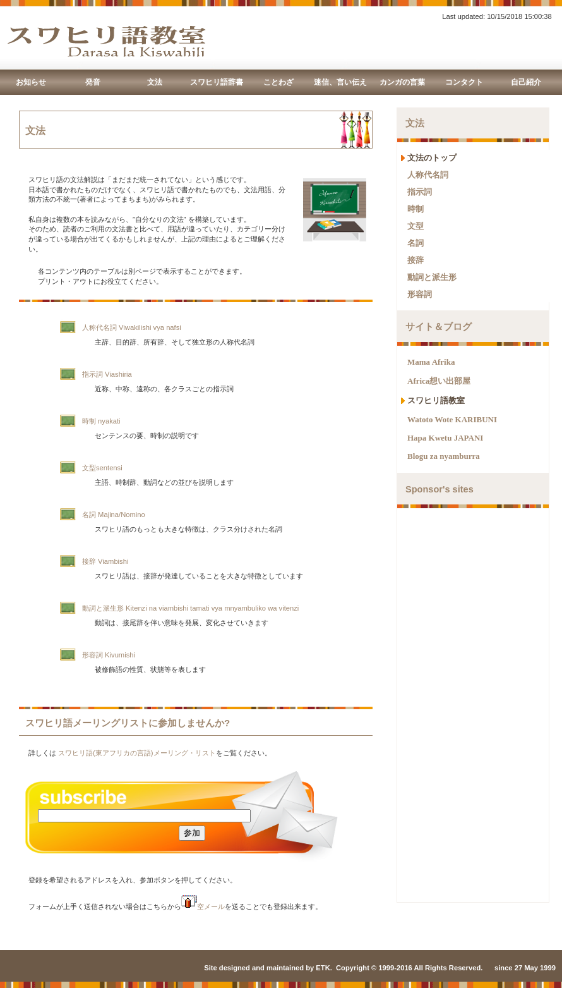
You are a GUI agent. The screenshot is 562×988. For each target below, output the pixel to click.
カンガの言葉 (402, 82)
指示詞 (419, 192)
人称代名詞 (427, 175)
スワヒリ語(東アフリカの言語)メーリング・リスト (136, 753)
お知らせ (31, 82)
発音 (92, 82)
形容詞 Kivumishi (108, 655)
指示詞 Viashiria (107, 374)
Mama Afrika (431, 362)
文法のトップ (432, 157)
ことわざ (278, 82)
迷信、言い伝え (340, 82)
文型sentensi (102, 468)
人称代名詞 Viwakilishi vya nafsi (131, 327)
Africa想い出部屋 (438, 381)
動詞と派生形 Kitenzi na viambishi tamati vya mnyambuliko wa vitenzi (190, 608)
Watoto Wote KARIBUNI (452, 419)
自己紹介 (526, 82)
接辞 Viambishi (105, 561)
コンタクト (464, 82)
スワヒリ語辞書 (216, 82)
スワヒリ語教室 (436, 400)
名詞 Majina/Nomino (113, 514)
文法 (154, 82)
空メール (203, 906)
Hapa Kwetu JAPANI (445, 437)
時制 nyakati (101, 421)
